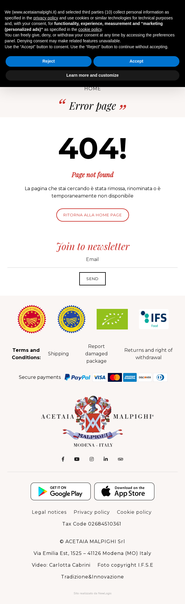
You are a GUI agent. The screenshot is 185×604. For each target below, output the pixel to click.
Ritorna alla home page (92, 215)
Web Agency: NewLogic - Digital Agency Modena (93, 593)
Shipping (58, 354)
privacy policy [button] (45, 18)
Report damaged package (96, 354)
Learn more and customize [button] (92, 75)
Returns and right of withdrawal (148, 353)
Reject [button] (48, 61)
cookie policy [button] (90, 29)
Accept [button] (136, 61)
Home (92, 88)
